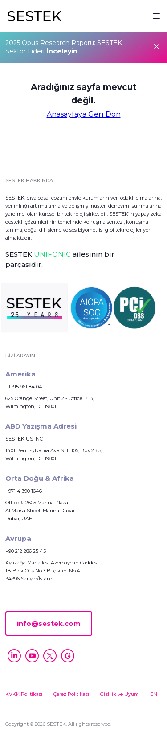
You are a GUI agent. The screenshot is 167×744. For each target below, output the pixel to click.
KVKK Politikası (23, 694)
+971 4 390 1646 (23, 491)
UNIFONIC (52, 254)
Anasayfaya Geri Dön (84, 114)
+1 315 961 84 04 (23, 387)
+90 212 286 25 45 (25, 551)
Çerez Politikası (71, 694)
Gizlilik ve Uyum (119, 694)
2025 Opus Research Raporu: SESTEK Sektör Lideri (63, 47)
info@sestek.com (49, 623)
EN (153, 694)
